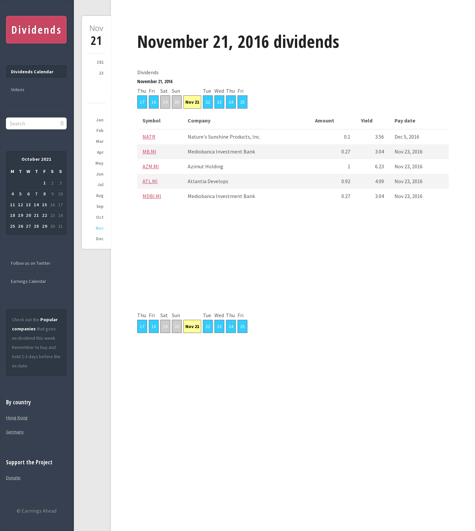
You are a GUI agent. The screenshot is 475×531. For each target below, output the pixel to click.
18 (153, 102)
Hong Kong (17, 417)
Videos (17, 89)
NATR (148, 136)
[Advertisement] (293, 264)
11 (12, 205)
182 (100, 62)
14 (36, 205)
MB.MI (149, 151)
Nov (100, 228)
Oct (100, 217)
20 (176, 102)
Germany (15, 432)
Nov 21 (192, 102)
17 (142, 102)
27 (28, 226)
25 (242, 102)
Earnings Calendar (28, 281)
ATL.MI (150, 181)
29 (44, 226)
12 (20, 205)
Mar (100, 141)
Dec (100, 239)
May (99, 163)
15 (44, 205)
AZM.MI (150, 166)
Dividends (36, 29)
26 (20, 226)
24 (231, 102)
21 (36, 215)
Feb (100, 130)
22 (208, 102)
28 (36, 226)
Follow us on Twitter (30, 263)
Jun (100, 174)
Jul (100, 185)
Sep (100, 206)
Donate (13, 478)
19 (165, 102)
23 (101, 73)
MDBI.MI (151, 196)
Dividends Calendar (32, 72)
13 (28, 205)
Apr (100, 152)
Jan (100, 120)
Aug (100, 195)
